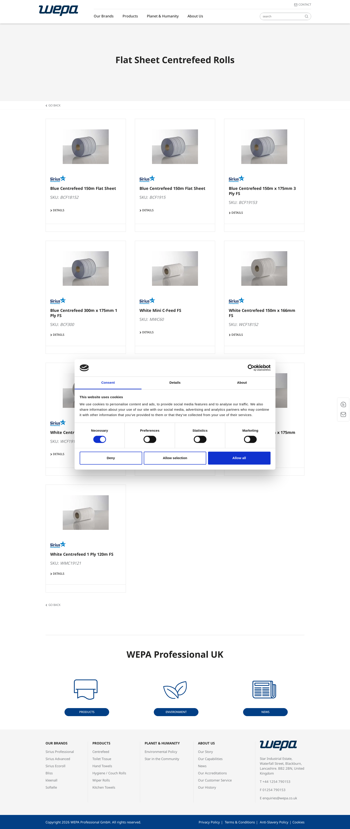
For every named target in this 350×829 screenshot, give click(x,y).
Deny (111, 458)
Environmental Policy (161, 751)
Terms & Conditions (240, 822)
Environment (176, 712)
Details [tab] (175, 382)
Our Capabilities (210, 758)
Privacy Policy (209, 822)
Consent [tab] (108, 382)
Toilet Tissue (101, 758)
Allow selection (175, 458)
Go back (54, 105)
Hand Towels (102, 766)
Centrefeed (100, 751)
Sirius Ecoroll (55, 766)
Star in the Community (162, 758)
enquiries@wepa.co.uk (279, 798)
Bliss (49, 773)
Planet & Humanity (163, 16)
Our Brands (104, 16)
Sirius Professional (60, 751)
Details (58, 210)
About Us (195, 16)
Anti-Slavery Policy (274, 822)
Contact (304, 4)
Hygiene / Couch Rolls (109, 773)
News (265, 712)
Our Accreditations (212, 773)
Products (130, 16)
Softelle (51, 787)
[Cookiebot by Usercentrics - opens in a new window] (251, 368)
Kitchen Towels (103, 787)
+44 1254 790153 (276, 781)
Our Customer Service (215, 780)
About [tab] (242, 382)
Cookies (298, 822)
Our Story (205, 751)
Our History (207, 787)
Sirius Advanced (58, 758)
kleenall (51, 780)
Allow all (239, 458)
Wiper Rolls (101, 780)
